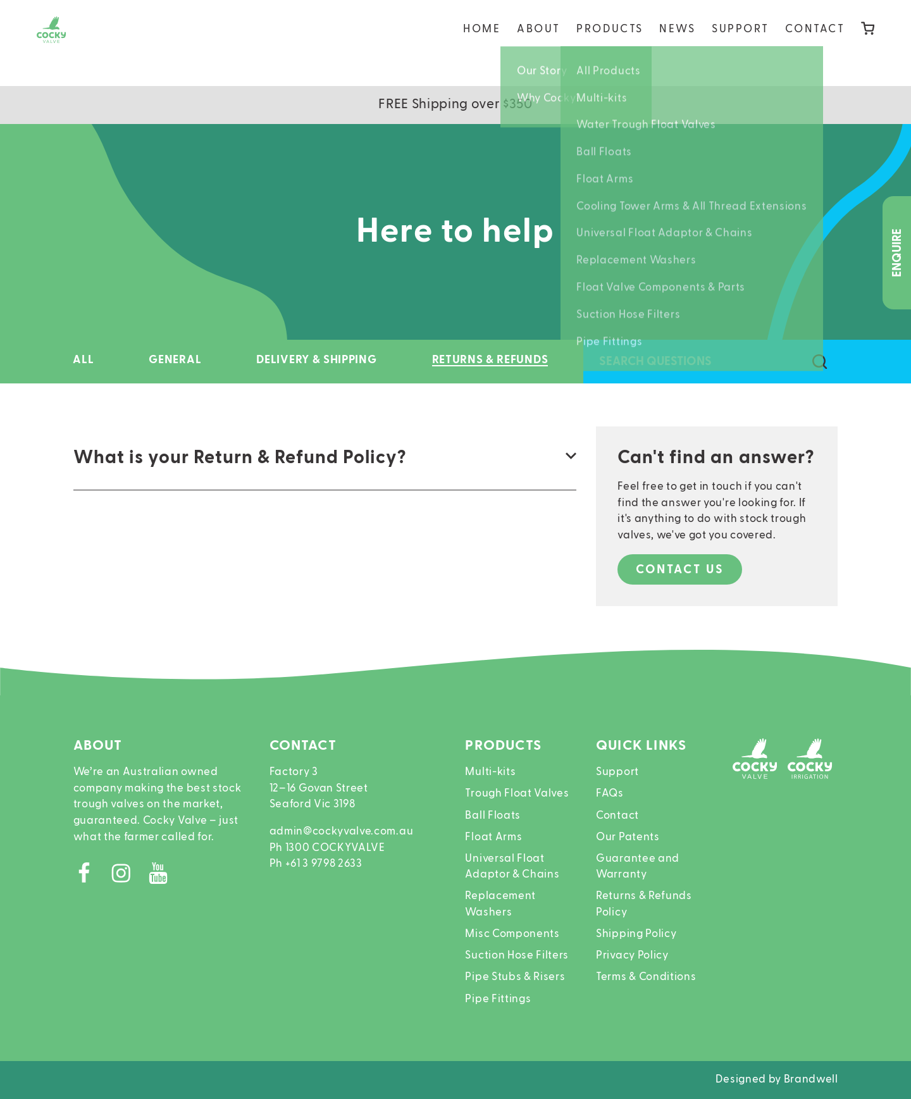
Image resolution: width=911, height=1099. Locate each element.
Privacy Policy (632, 955)
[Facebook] (92, 877)
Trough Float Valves (517, 793)
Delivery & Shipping (316, 360)
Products (609, 42)
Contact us (680, 570)
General (175, 360)
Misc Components (512, 934)
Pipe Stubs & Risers (515, 977)
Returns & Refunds (490, 360)
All (83, 360)
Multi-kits (490, 772)
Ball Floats (493, 815)
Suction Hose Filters (517, 955)
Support (740, 42)
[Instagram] (128, 877)
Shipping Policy (636, 934)
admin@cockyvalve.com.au (342, 831)
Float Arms (493, 837)
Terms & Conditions (646, 977)
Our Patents (628, 837)
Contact (815, 42)
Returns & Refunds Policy (644, 904)
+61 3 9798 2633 (324, 864)
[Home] (66, 43)
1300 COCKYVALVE (335, 848)
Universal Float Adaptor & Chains (512, 867)
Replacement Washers (500, 904)
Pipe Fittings (498, 999)
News (677, 42)
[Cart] (867, 43)
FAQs (610, 793)
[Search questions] (820, 362)
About (539, 42)
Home (481, 42)
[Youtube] (163, 877)
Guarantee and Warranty (637, 867)
